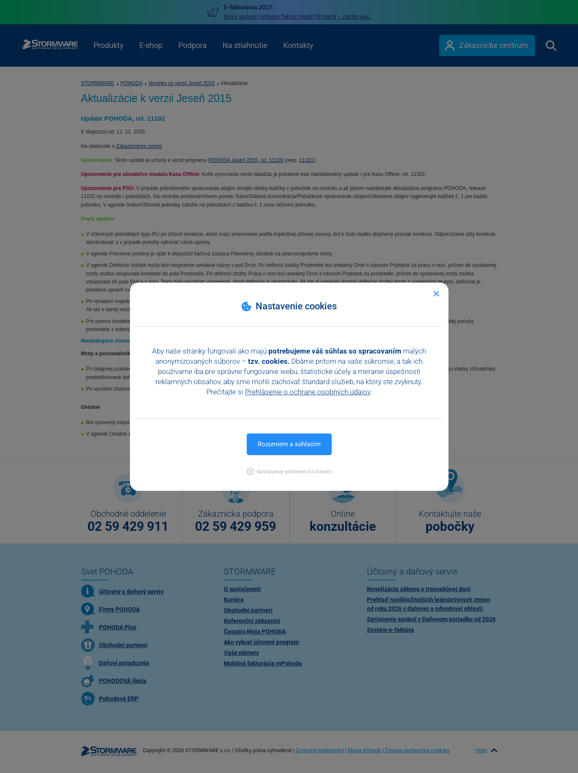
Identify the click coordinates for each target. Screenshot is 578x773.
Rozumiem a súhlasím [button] (289, 444)
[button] (289, 471)
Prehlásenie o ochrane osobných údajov (307, 392)
